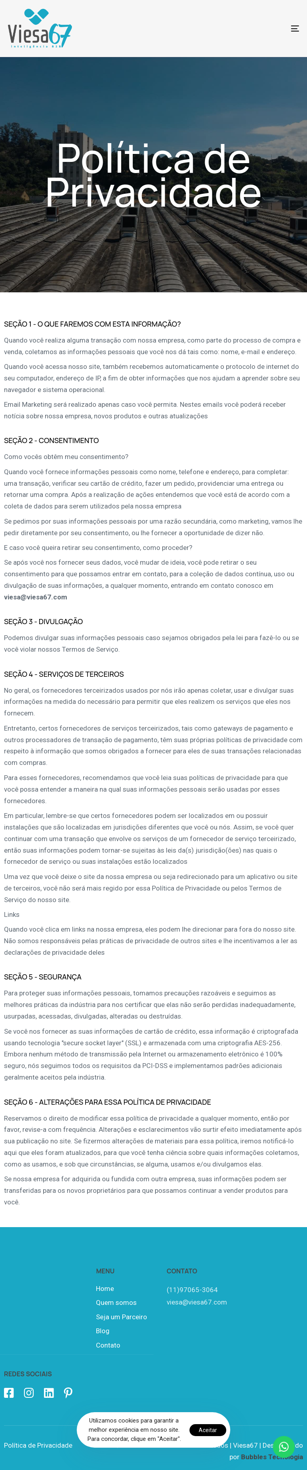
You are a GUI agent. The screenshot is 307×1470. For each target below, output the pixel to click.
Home (105, 1289)
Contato (108, 1345)
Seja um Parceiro (121, 1317)
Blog (103, 1331)
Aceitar (208, 1430)
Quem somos (116, 1302)
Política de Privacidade (38, 1445)
